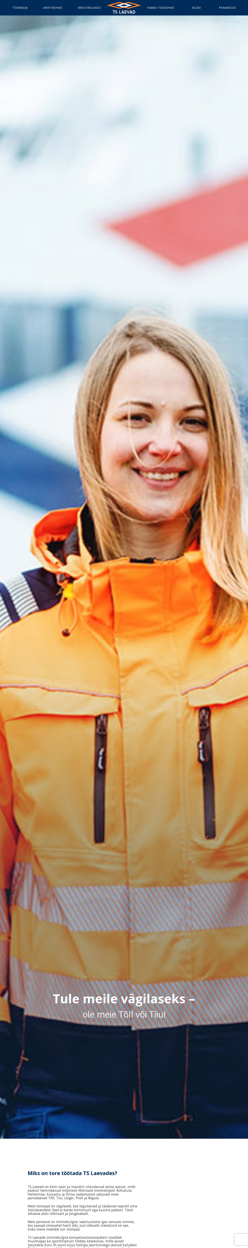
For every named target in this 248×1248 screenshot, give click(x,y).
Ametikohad (52, 7)
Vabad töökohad (160, 7)
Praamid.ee (227, 7)
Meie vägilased (89, 7)
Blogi (196, 7)
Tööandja (20, 7)
